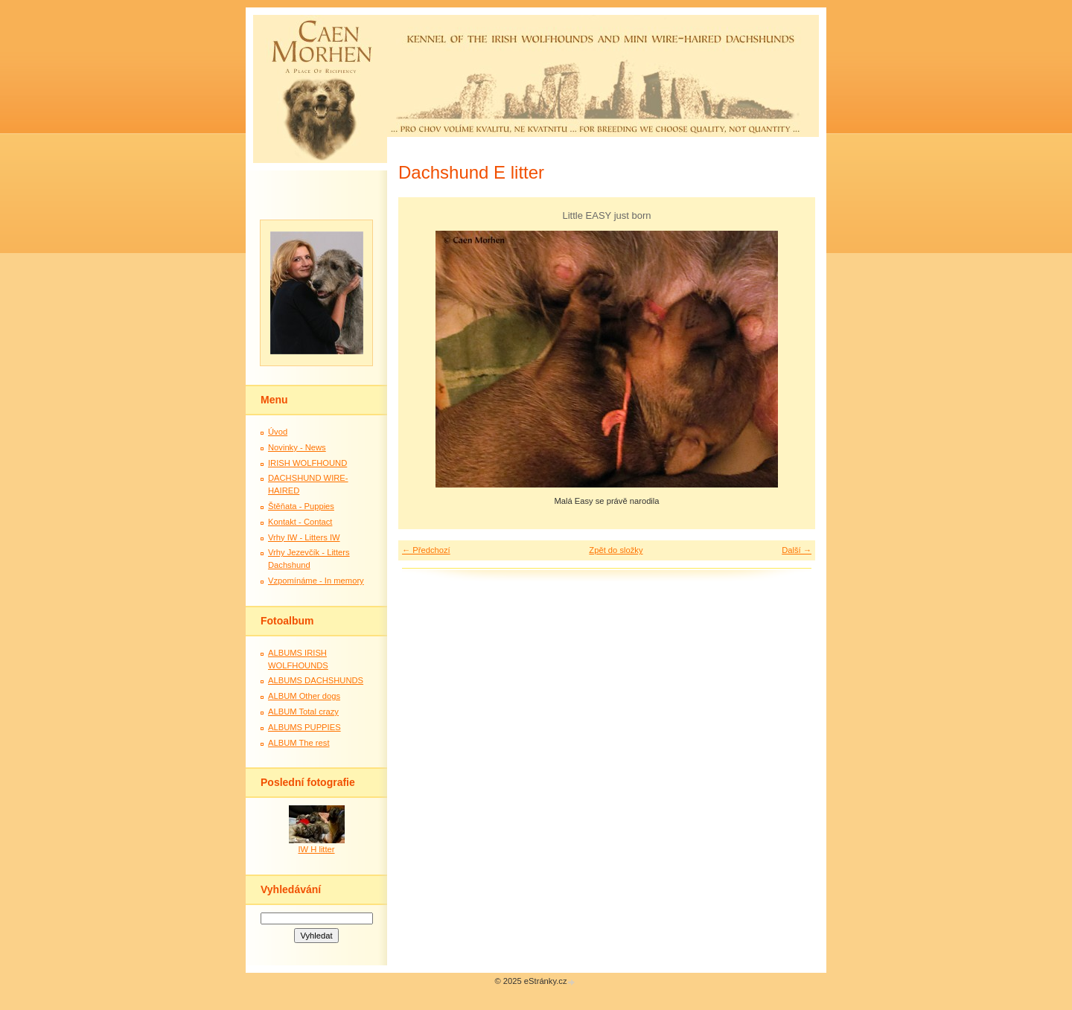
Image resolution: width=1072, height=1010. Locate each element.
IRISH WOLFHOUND (307, 462)
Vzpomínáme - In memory (316, 580)
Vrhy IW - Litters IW (304, 537)
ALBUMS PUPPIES (304, 727)
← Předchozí (426, 550)
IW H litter (316, 849)
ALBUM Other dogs (304, 695)
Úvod (277, 431)
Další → (796, 550)
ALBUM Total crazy (303, 711)
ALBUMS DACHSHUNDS (315, 680)
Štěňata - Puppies (301, 506)
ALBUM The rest (299, 742)
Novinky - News (297, 447)
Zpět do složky (615, 550)
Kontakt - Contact (300, 521)
